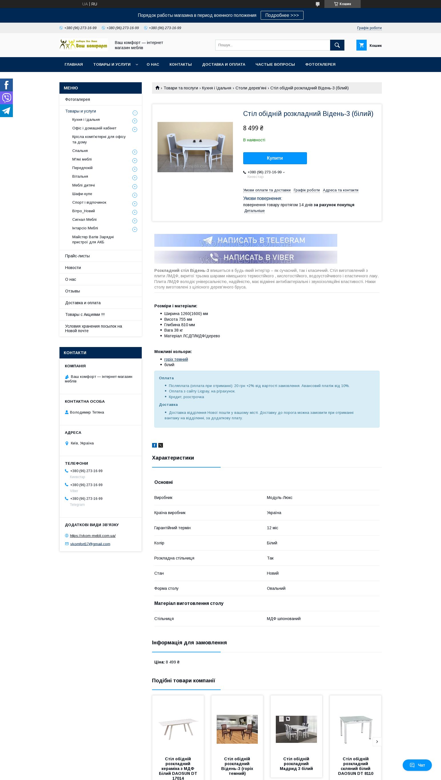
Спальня (80, 151)
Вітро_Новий (83, 211)
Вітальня (80, 176)
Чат (417, 765)
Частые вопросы (275, 64)
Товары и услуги (112, 64)
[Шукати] (337, 45)
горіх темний (176, 359)
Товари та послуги (180, 88)
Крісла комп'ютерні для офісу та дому (99, 139)
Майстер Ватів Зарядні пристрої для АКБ (93, 239)
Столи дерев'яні (251, 88)
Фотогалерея (320, 64)
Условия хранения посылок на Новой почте (93, 328)
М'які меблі (82, 159)
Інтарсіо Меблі (85, 228)
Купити (275, 158)
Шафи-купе (82, 194)
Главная (74, 64)
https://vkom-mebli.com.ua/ (93, 536)
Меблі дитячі (83, 185)
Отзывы (72, 291)
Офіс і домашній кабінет (94, 128)
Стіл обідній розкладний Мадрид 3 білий (296, 764)
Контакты (180, 64)
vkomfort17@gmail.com (90, 544)
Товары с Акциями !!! (85, 314)
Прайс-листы (77, 256)
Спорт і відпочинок (89, 202)
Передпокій (82, 168)
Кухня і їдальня (216, 88)
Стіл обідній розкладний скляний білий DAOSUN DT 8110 (355, 766)
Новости (73, 267)
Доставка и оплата (223, 64)
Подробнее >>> (282, 15)
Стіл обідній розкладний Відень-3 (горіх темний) (237, 766)
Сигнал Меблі (84, 219)
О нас (153, 64)
